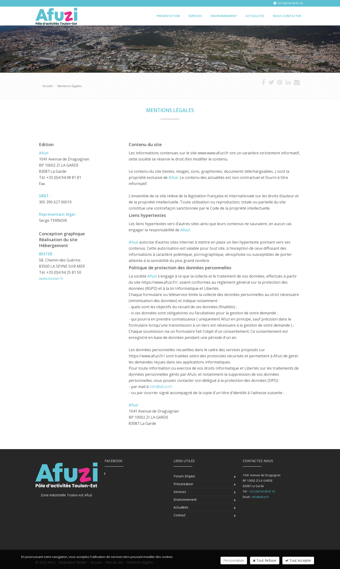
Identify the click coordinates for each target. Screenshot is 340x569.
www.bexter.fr (51, 278)
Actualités (255, 16)
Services (195, 16)
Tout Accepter (298, 560)
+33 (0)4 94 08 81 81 (290, 3)
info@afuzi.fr (160, 386)
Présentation (168, 16)
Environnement (224, 16)
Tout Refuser (264, 560)
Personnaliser (233, 560)
